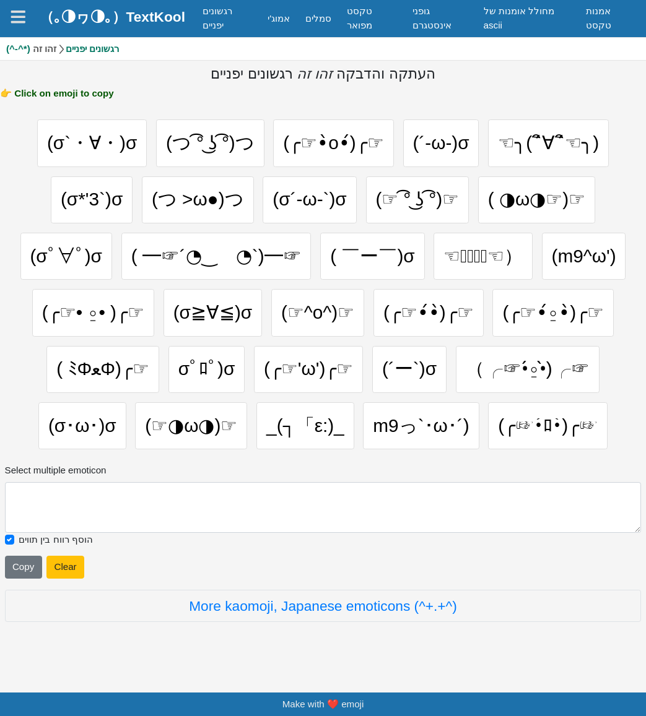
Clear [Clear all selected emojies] (65, 572)
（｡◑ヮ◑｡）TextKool (112, 16)
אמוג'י (279, 18)
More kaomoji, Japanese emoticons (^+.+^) (323, 611)
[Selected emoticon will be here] (323, 513)
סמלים (318, 18)
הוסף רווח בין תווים (56, 545)
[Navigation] (18, 17)
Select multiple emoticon (56, 475)
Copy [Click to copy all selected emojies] (23, 572)
